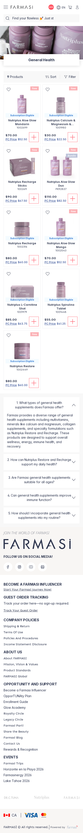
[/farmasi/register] (27, 589)
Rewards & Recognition (21, 749)
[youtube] (31, 566)
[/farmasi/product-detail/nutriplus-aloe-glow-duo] (60, 170)
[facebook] (8, 566)
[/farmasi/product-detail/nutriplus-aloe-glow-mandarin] (22, 109)
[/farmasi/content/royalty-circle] (14, 713)
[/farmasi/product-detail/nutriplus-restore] (22, 353)
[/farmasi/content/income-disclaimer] (25, 644)
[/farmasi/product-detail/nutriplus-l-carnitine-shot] (22, 293)
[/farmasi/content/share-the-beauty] (16, 731)
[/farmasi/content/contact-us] (12, 743)
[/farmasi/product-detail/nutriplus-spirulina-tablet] (60, 293)
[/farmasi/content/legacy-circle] (13, 719)
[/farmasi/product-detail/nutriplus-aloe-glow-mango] (60, 232)
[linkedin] (42, 566)
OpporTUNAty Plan (17, 696)
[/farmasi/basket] (70, 7)
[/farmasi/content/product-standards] (17, 670)
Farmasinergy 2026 (18, 775)
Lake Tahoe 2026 (17, 781)
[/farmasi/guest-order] (21, 610)
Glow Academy (15, 707)
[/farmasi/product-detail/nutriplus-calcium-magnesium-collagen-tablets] (60, 109)
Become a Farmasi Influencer (25, 690)
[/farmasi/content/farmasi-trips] (13, 763)
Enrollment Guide (16, 702)
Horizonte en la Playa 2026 (24, 769)
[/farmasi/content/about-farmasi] (15, 658)
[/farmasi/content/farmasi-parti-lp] (13, 725)
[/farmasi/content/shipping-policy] (17, 626)
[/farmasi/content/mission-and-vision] (21, 664)
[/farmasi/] (22, 7)
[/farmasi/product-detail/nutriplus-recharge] (22, 230)
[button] (11, 815)
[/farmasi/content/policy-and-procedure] (21, 638)
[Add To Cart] (34, 137)
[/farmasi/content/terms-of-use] (13, 632)
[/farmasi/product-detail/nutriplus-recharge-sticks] (22, 170)
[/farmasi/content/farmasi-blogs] (13, 737)
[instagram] (19, 566)
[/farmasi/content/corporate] (15, 676)
